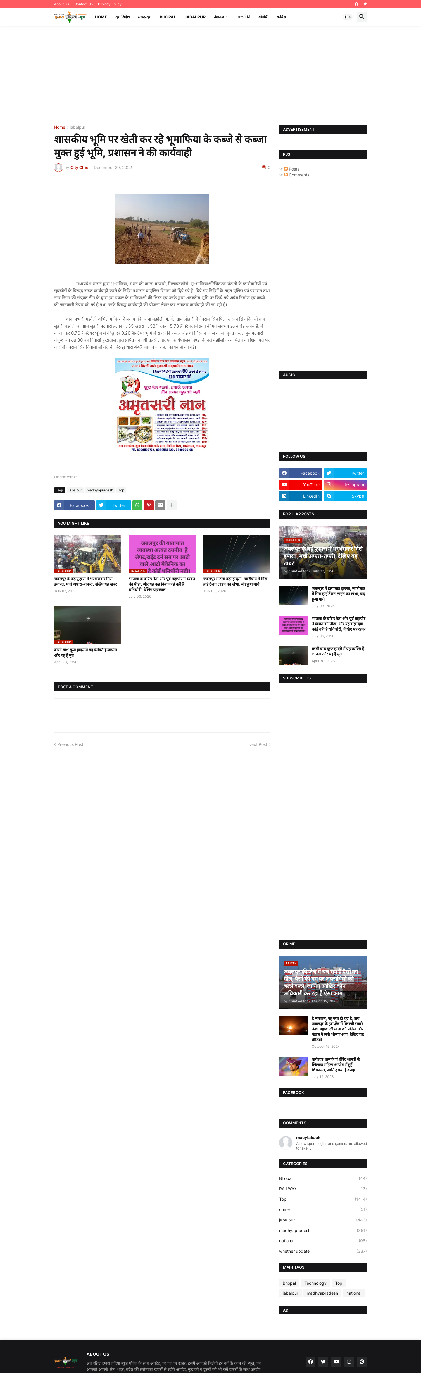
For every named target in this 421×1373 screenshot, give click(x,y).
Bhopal (168, 16)
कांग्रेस (281, 16)
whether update (323, 1251)
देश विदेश (122, 16)
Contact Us (83, 4)
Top (121, 490)
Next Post (257, 744)
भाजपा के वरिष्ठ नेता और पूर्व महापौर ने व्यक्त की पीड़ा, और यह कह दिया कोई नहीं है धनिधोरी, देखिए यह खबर (162, 584)
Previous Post (70, 744)
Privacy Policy (110, 4)
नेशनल (219, 16)
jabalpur (77, 127)
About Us (61, 4)
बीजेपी (263, 16)
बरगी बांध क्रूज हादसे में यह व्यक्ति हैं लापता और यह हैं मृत (85, 652)
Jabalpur (195, 16)
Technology (315, 1283)
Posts (291, 168)
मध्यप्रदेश (144, 16)
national (323, 1241)
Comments (296, 174)
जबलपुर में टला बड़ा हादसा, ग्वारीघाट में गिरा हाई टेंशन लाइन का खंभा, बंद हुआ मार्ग (235, 581)
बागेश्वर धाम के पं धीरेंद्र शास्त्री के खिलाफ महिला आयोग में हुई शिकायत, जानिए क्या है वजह (336, 1064)
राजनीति (243, 16)
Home (101, 16)
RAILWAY (323, 1189)
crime (323, 1209)
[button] (348, 17)
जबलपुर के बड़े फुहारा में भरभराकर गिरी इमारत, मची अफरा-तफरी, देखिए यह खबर (85, 581)
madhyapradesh (100, 490)
